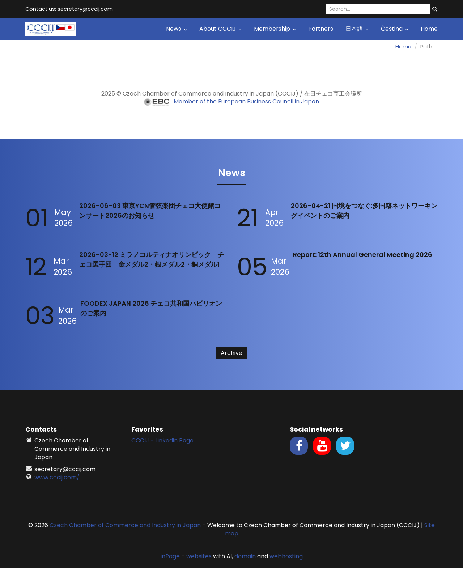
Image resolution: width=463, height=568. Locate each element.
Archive (231, 353)
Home (429, 29)
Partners (320, 29)
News (176, 29)
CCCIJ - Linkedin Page (162, 440)
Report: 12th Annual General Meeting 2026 (362, 254)
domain (245, 556)
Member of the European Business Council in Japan (246, 101)
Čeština (394, 29)
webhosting (286, 556)
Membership (275, 29)
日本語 (357, 29)
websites (199, 556)
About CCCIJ (220, 29)
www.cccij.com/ (57, 477)
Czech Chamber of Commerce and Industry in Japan (125, 525)
